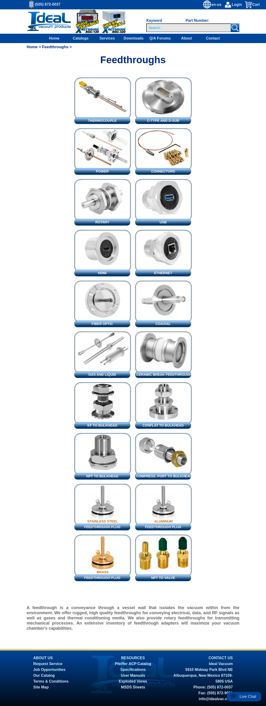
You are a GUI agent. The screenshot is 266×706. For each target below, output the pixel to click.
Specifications (133, 670)
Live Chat (248, 696)
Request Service (47, 664)
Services (107, 38)
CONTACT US (220, 658)
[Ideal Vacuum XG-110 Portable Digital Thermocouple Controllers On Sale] (135, 21)
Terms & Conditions (51, 681)
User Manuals (133, 675)
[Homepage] (49, 21)
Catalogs (81, 38)
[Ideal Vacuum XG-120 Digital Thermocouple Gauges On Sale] (84, 21)
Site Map (41, 687)
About (186, 38)
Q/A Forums (160, 38)
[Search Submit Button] (235, 27)
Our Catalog (44, 675)
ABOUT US (43, 658)
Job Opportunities (49, 670)
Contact (213, 38)
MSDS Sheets (133, 687)
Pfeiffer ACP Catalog (133, 664)
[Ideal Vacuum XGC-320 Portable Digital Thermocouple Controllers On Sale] (111, 21)
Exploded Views (133, 681)
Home (54, 38)
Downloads (133, 38)
